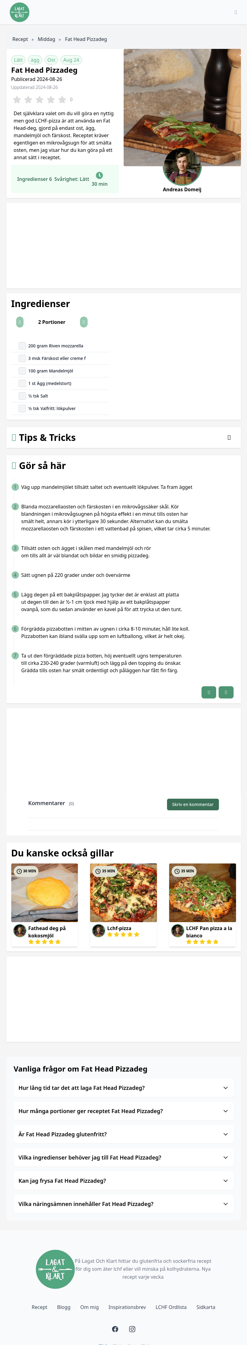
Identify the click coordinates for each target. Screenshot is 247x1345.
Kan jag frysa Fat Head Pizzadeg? (124, 1180)
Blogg (64, 1307)
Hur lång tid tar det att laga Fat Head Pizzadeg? (124, 1087)
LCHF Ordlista (171, 1307)
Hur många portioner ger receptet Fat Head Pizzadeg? (124, 1111)
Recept (20, 39)
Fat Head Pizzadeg (86, 39)
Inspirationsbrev (127, 1307)
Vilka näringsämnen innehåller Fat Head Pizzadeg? (124, 1204)
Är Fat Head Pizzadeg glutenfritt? (124, 1134)
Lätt (18, 60)
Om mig (89, 1307)
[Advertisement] (123, 245)
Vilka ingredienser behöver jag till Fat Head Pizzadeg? (124, 1157)
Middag (46, 39)
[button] (20, 322)
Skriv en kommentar (193, 804)
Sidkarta (206, 1307)
